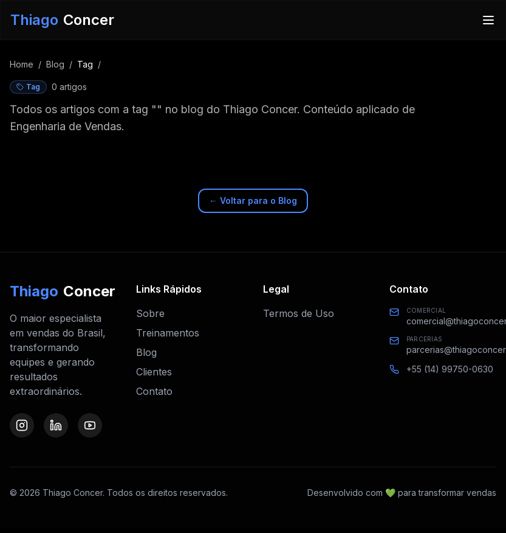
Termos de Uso (298, 313)
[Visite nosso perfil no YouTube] (90, 425)
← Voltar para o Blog (253, 200)
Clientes (154, 372)
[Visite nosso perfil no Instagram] (22, 425)
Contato (154, 391)
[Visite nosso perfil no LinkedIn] (56, 425)
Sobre (150, 313)
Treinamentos (167, 333)
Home (21, 64)
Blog (55, 64)
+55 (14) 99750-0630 (449, 369)
